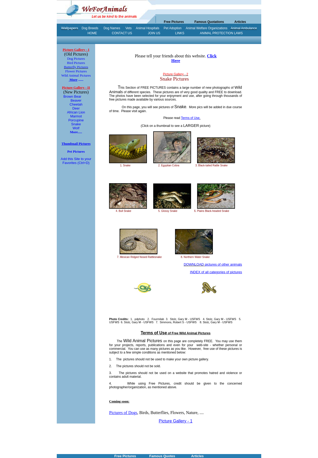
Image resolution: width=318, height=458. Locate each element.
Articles (240, 22)
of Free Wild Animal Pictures (176, 333)
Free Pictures (174, 22)
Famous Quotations (209, 22)
